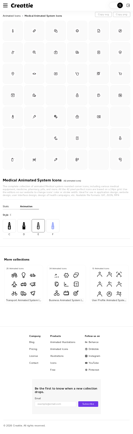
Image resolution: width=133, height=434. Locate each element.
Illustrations (57, 356)
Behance (92, 342)
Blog (31, 342)
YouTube (92, 362)
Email (38, 398)
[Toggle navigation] (5, 5)
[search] (116, 5)
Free (52, 369)
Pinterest (92, 369)
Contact (33, 362)
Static (6, 206)
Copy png (121, 14)
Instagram (92, 356)
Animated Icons (12, 15)
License (33, 356)
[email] (55, 404)
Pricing (33, 349)
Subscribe (88, 403)
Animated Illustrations (62, 342)
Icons (53, 362)
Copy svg (103, 14)
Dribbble (92, 349)
